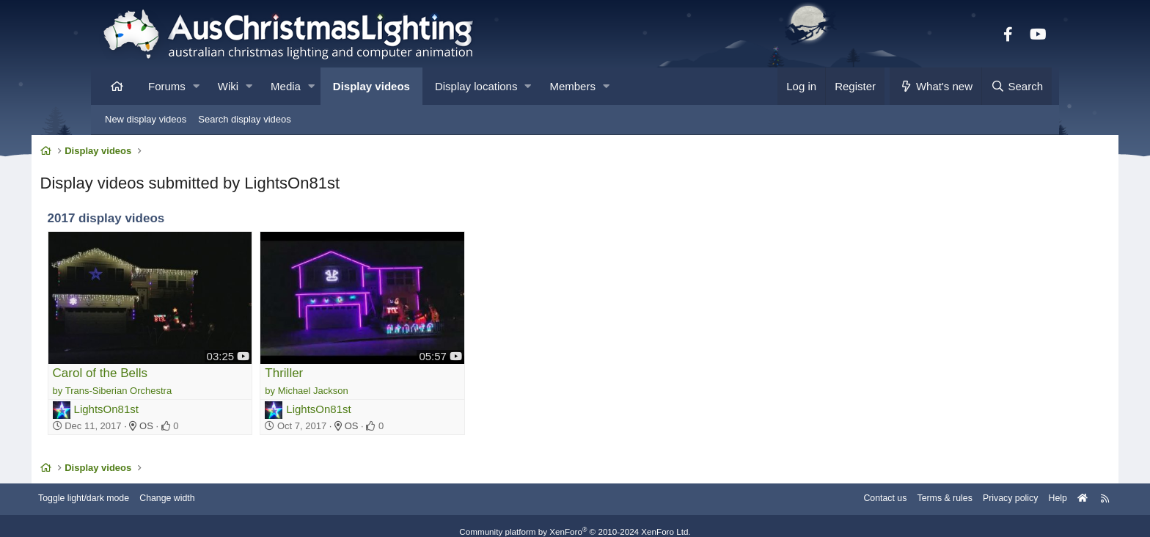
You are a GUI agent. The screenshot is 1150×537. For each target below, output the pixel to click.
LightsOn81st (168, 395)
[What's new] (935, 86)
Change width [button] (240, 487)
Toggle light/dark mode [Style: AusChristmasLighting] (153, 487)
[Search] (1016, 86)
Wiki (228, 86)
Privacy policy (940, 487)
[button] (196, 86)
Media (286, 86)
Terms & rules (871, 487)
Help (990, 487)
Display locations (476, 86)
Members (572, 86)
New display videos (145, 119)
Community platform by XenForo (575, 520)
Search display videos (244, 119)
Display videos (371, 86)
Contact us (808, 487)
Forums (167, 86)
